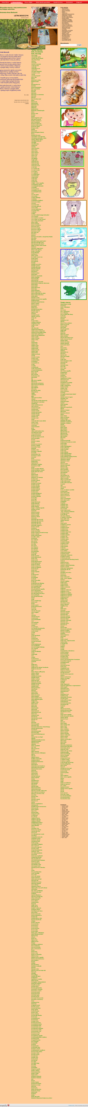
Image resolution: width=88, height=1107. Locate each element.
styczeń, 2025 (65, 821)
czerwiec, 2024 (65, 826)
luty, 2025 (64, 820)
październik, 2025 (65, 811)
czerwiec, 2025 (65, 815)
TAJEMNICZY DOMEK (67, 19)
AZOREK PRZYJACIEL (67, 16)
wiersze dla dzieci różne (24, 100)
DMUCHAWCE (65, 8)
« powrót (27, 103)
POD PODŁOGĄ (65, 23)
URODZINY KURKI (66, 28)
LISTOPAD (64, 29)
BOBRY (63, 12)
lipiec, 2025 (64, 814)
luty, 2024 (64, 831)
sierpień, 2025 (65, 813)
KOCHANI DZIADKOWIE (67, 21)
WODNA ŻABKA (65, 18)
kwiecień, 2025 (65, 818)
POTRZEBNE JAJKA (66, 39)
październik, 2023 (65, 834)
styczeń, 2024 (65, 832)
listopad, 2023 (65, 833)
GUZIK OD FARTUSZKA (67, 26)
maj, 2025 (64, 816)
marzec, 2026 (65, 807)
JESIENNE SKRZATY (66, 34)
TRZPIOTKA (64, 13)
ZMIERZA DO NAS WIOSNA (68, 14)
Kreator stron (71, 1105)
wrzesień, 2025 (65, 812)
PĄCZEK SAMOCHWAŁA (67, 17)
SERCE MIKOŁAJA (66, 27)
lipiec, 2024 (64, 825)
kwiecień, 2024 (65, 828)
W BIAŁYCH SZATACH (67, 25)
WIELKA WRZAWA (66, 10)
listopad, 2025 (65, 810)
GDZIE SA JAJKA (65, 9)
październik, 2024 (65, 823)
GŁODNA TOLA (65, 38)
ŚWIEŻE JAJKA (65, 33)
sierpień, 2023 (65, 836)
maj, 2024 (64, 827)
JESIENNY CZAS (65, 32)
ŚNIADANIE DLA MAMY (67, 20)
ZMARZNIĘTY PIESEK (67, 15)
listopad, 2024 (65, 822)
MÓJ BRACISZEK (66, 35)
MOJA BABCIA (65, 22)
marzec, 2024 (65, 829)
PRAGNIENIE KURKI (66, 31)
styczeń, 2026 (65, 809)
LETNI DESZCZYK (66, 37)
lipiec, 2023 (64, 837)
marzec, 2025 (65, 819)
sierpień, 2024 (65, 824)
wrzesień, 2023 (65, 835)
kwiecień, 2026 (65, 806)
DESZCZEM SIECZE (66, 40)
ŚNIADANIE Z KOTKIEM (67, 30)
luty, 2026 (64, 808)
